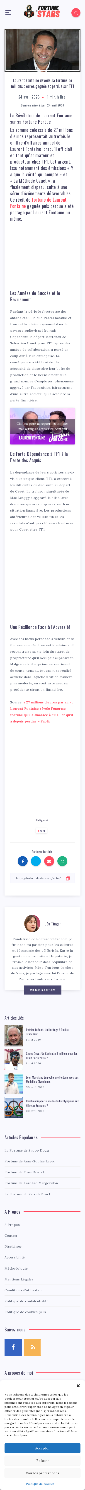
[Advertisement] (44, 254)
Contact (11, 1236)
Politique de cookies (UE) (25, 1312)
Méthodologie (16, 1268)
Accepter (42, 1448)
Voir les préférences (42, 1473)
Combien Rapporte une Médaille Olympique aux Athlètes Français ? (52, 1103)
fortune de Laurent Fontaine (38, 202)
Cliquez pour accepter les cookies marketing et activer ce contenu (42, 426)
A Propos (12, 1225)
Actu (42, 831)
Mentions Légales (19, 1279)
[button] (78, 1386)
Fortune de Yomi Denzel (24, 1172)
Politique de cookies (40, 1483)
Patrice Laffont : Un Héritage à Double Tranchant (47, 1031)
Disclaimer (13, 1246)
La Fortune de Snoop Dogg (27, 1150)
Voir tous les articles (42, 990)
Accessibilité (15, 1257)
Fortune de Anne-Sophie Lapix (29, 1161)
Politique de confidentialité (27, 1301)
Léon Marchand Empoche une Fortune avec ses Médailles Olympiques (52, 1079)
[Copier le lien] (42, 878)
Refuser (42, 1461)
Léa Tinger (53, 924)
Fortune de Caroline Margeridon (31, 1183)
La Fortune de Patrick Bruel (27, 1194)
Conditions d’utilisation (23, 1290)
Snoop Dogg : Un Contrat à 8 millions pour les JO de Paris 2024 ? (52, 1055)
